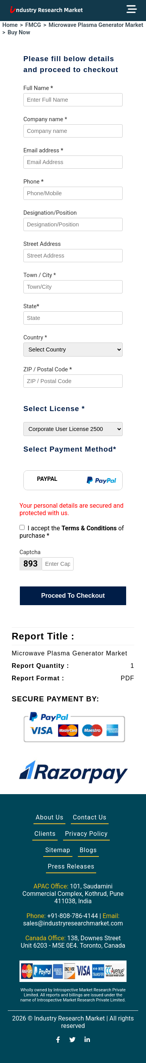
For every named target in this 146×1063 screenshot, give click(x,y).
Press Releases (71, 866)
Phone (33, 181)
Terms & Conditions (89, 528)
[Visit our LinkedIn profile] (87, 1040)
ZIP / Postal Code (47, 369)
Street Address (42, 243)
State (31, 306)
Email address (43, 150)
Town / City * (39, 275)
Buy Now (19, 32)
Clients (45, 833)
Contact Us (90, 817)
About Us (49, 817)
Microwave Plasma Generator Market (96, 24)
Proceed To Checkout (73, 595)
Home (10, 24)
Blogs (88, 850)
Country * (35, 337)
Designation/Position (50, 212)
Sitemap (57, 850)
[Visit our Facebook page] (58, 1040)
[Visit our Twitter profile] (72, 1040)
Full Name (38, 88)
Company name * (45, 119)
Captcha (29, 552)
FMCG (33, 24)
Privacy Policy (86, 833)
